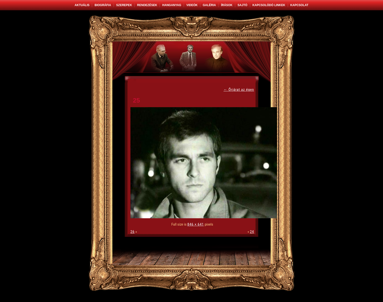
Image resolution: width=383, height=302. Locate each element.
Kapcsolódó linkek (269, 5)
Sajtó (242, 5)
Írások (227, 5)
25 (136, 100)
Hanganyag (171, 5)
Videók (192, 5)
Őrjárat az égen (238, 89)
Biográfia (103, 5)
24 (252, 231)
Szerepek (124, 5)
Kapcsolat (299, 5)
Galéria (209, 5)
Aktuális (82, 5)
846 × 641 (195, 224)
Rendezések (147, 5)
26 (132, 231)
